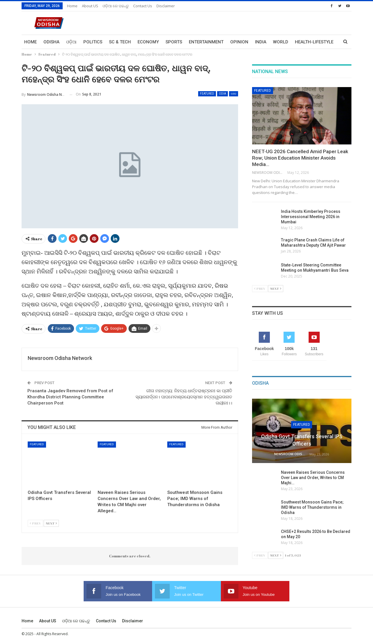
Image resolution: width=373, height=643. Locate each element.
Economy (148, 42)
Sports (174, 42)
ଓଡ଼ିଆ (71, 42)
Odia (222, 93)
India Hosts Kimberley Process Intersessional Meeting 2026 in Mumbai (310, 216)
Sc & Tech (120, 42)
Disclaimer (165, 5)
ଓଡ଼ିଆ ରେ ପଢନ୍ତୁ (116, 5)
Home (72, 5)
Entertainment (206, 42)
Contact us (142, 5)
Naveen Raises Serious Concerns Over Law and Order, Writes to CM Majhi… (313, 477)
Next (51, 523)
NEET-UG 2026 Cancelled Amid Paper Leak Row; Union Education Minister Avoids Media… (300, 158)
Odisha (51, 42)
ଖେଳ (233, 93)
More (301, 42)
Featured (207, 93)
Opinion (239, 42)
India (260, 42)
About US (90, 5)
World (280, 42)
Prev (35, 523)
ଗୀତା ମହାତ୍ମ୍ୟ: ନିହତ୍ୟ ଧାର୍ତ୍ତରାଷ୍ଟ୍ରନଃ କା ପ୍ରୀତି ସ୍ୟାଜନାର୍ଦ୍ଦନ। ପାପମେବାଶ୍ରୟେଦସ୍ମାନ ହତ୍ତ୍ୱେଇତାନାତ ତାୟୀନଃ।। (184, 397)
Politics (92, 42)
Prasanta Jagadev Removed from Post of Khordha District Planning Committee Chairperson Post (70, 397)
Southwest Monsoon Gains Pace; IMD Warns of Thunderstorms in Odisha (312, 507)
